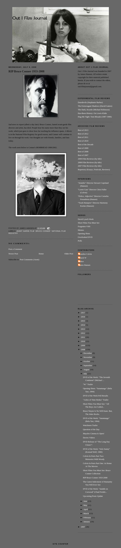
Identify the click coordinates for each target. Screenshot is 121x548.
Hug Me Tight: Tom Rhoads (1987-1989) (95, 117)
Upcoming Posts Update (93, 496)
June (86, 501)
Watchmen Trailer (90, 425)
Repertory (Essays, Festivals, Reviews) (94, 169)
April (86, 509)
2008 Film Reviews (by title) (89, 162)
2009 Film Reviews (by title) (89, 159)
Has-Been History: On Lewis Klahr (92, 113)
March (86, 513)
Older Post (68, 253)
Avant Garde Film (25, 231)
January (87, 521)
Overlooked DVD (85, 237)
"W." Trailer (88, 384)
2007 (83, 527)
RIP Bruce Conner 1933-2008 (26, 71)
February (87, 517)
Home (41, 253)
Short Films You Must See (88, 223)
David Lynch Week (86, 219)
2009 (83, 345)
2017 (83, 312)
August (87, 369)
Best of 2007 (83, 155)
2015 (83, 321)
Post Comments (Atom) (29, 259)
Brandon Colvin (85, 254)
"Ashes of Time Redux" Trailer (95, 400)
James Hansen (84, 265)
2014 (83, 325)
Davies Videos (89, 437)
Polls (80, 241)
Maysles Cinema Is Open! (93, 433)
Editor (81, 261)
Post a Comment (15, 249)
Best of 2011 (83, 137)
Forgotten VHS (84, 226)
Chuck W (82, 258)
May (86, 505)
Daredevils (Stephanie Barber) (90, 102)
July (85, 373)
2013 (83, 329)
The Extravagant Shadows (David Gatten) (95, 106)
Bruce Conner (43, 231)
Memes (81, 230)
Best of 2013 (83, 130)
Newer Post (13, 253)
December (88, 353)
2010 (83, 341)
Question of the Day (91, 429)
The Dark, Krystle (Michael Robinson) (94, 109)
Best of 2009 (83, 148)
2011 (83, 337)
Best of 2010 (83, 141)
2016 (83, 317)
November (88, 357)
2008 (83, 349)
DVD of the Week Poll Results (95, 395)
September (88, 365)
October (87, 361)
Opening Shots (84, 233)
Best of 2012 (83, 134)
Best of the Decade (85, 144)
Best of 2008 (83, 151)
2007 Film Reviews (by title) (89, 166)
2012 (83, 333)
